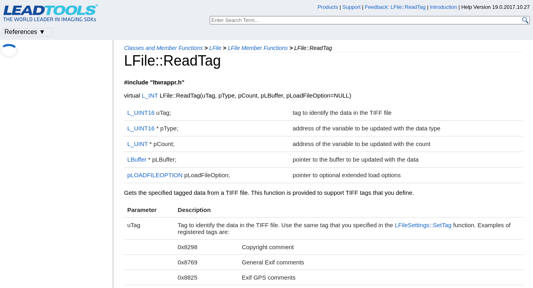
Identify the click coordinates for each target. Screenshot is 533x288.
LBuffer (136, 159)
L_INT (150, 95)
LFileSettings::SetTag (423, 225)
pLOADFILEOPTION (154, 175)
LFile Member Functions (258, 48)
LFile (215, 48)
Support (352, 7)
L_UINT (137, 143)
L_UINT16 (140, 112)
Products (328, 7)
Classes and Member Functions (163, 48)
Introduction (443, 7)
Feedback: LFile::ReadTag (395, 7)
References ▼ (24, 31)
